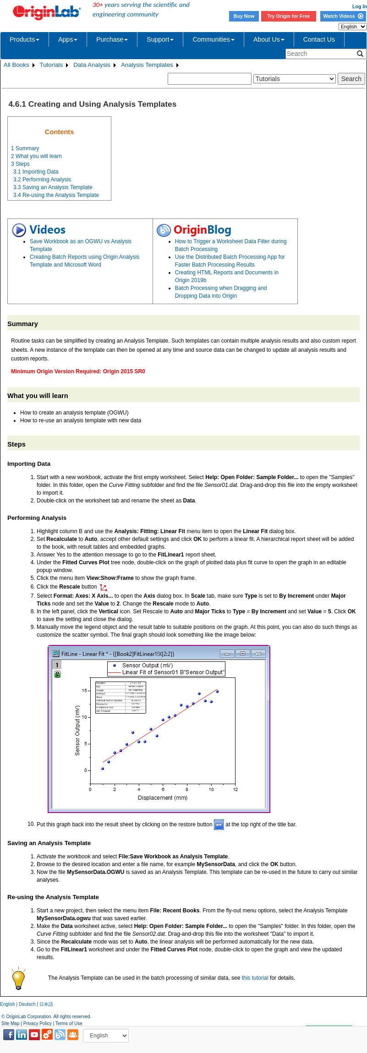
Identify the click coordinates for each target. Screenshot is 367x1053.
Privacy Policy (37, 1023)
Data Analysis (91, 64)
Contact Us (319, 39)
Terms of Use (68, 1023)
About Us (269, 39)
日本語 (46, 1004)
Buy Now (244, 16)
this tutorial (255, 978)
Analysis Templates (147, 64)
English (7, 1004)
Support (160, 39)
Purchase (112, 39)
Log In (359, 6)
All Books (16, 64)
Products (24, 39)
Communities (213, 39)
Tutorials (51, 64)
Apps (67, 39)
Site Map (10, 1023)
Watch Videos (343, 16)
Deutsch (27, 1004)
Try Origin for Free (289, 16)
